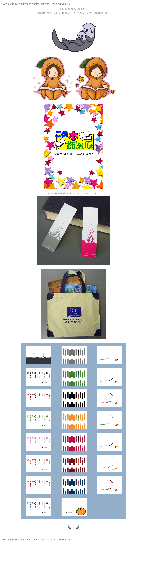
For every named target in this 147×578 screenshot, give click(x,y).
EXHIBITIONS (24, 4)
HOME (4, 4)
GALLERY (12, 4)
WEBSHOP (63, 4)
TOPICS (35, 4)
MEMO (54, 4)
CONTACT (44, 4)
